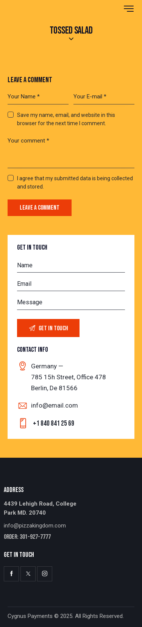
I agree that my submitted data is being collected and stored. (75, 182)
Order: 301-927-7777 (27, 537)
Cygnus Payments (30, 616)
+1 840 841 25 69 (53, 423)
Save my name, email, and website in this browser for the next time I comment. (66, 119)
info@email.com (54, 405)
